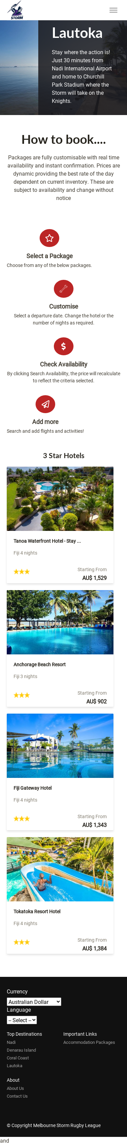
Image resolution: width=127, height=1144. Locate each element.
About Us (15, 1088)
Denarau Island (21, 1050)
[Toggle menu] (113, 10)
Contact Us (17, 1096)
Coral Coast (18, 1058)
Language (19, 1009)
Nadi (11, 1042)
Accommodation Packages (89, 1042)
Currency (17, 991)
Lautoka (14, 1065)
